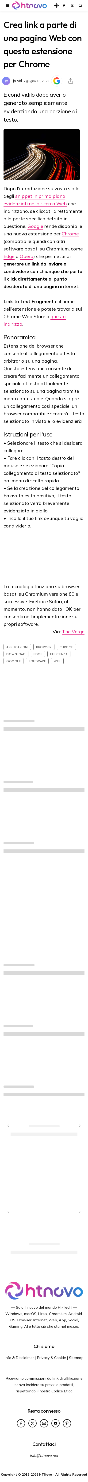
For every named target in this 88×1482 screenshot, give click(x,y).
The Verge (73, 631)
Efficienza (59, 654)
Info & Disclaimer (19, 1357)
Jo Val (17, 81)
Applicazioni (17, 647)
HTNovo (45, 1474)
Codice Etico (62, 1391)
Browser (44, 647)
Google (35, 226)
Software (37, 661)
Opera (26, 256)
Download (16, 654)
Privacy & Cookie (51, 1357)
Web (57, 661)
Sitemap (76, 1357)
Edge (9, 256)
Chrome (70, 234)
